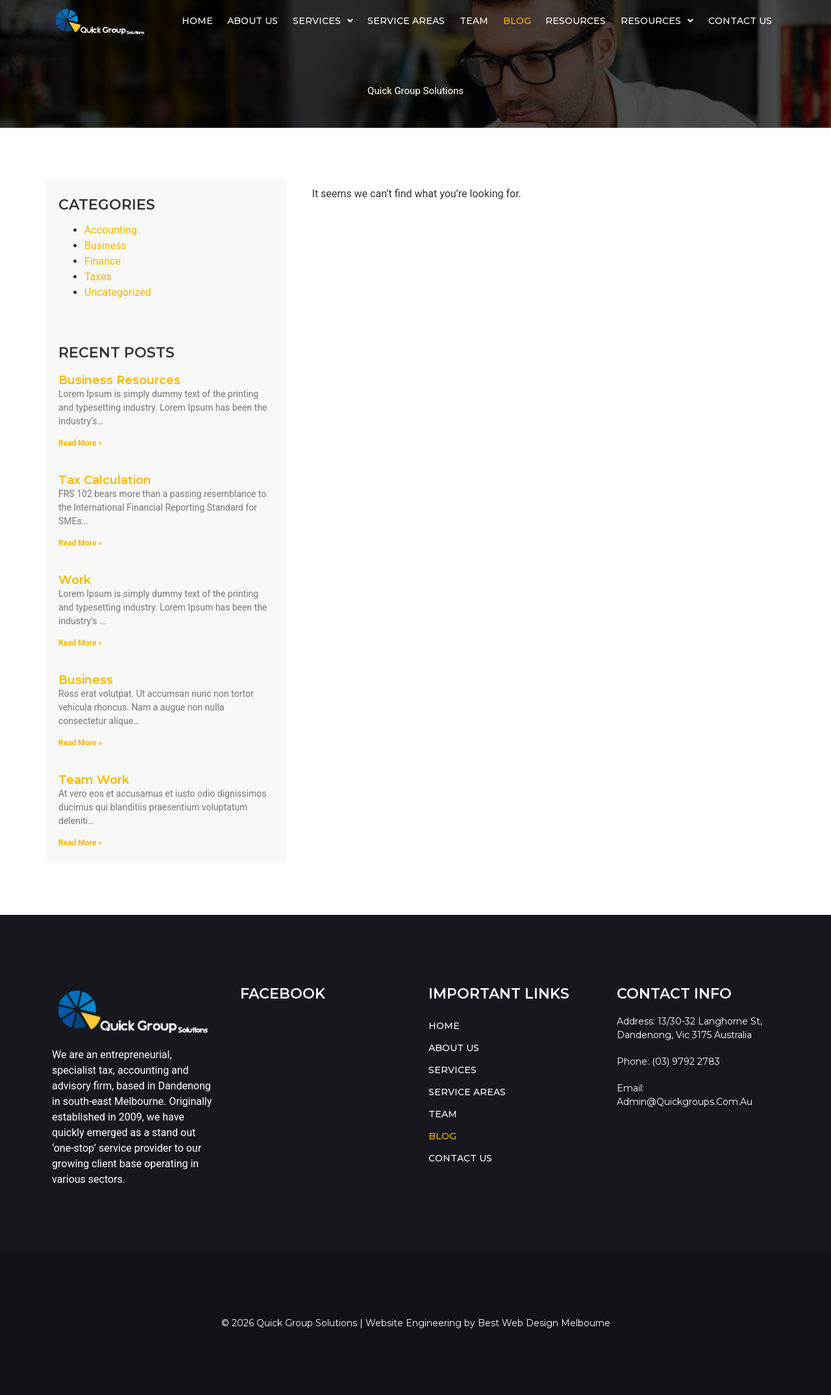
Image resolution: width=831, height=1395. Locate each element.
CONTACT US (740, 21)
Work (74, 580)
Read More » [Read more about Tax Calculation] (80, 543)
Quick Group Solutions (415, 91)
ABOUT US (252, 21)
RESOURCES (657, 21)
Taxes (98, 277)
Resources (575, 21)
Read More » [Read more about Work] (80, 643)
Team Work (93, 780)
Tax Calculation (104, 480)
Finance (102, 261)
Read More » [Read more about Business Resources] (80, 443)
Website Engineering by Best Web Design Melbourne (488, 1323)
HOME (197, 21)
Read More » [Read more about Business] (80, 742)
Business (105, 245)
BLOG (517, 21)
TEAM (474, 21)
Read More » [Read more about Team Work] (80, 842)
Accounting (110, 230)
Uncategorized (117, 292)
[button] (323, 20)
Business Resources (119, 380)
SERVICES (323, 21)
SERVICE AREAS (406, 21)
